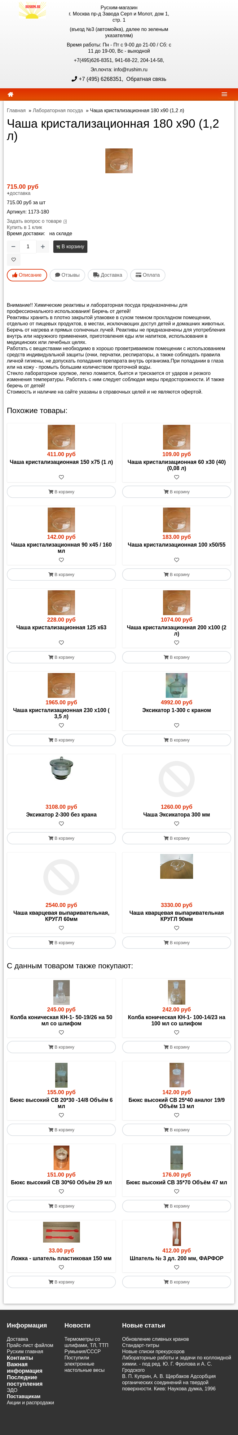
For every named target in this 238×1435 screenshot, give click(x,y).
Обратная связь (145, 79)
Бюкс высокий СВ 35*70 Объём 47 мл (176, 1182)
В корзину (70, 246)
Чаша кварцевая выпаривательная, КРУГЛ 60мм (61, 916)
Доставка (17, 1339)
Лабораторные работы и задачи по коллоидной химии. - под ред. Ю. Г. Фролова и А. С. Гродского (176, 1364)
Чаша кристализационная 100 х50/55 (176, 545)
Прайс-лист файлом (30, 1345)
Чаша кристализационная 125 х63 (61, 627)
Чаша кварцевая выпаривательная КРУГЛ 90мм (176, 916)
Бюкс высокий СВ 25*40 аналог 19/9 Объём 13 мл (177, 1103)
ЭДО (12, 1390)
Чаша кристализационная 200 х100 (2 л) (176, 630)
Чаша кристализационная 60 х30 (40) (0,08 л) (176, 465)
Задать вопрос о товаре (34, 221)
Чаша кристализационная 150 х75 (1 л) (61, 462)
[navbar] (224, 94)
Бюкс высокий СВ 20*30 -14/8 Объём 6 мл (61, 1103)
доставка (20, 193)
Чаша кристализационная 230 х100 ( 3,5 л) (61, 713)
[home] (10, 94)
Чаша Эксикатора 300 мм (176, 815)
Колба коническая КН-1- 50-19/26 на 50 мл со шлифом (61, 1020)
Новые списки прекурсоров (153, 1351)
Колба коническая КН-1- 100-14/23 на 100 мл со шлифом (176, 1020)
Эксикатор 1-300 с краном (176, 710)
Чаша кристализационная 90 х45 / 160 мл (61, 548)
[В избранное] (13, 259)
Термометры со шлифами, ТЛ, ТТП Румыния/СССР (86, 1345)
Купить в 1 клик (24, 227)
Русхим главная (25, 1351)
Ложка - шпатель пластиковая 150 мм (61, 1258)
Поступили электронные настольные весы (84, 1364)
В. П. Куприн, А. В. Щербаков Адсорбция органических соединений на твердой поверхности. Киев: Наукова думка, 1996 (169, 1382)
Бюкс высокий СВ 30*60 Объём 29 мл (61, 1182)
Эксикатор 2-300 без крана (61, 815)
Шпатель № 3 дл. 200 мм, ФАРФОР (176, 1258)
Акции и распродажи (30, 1402)
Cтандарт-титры (140, 1345)
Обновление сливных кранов (155, 1339)
